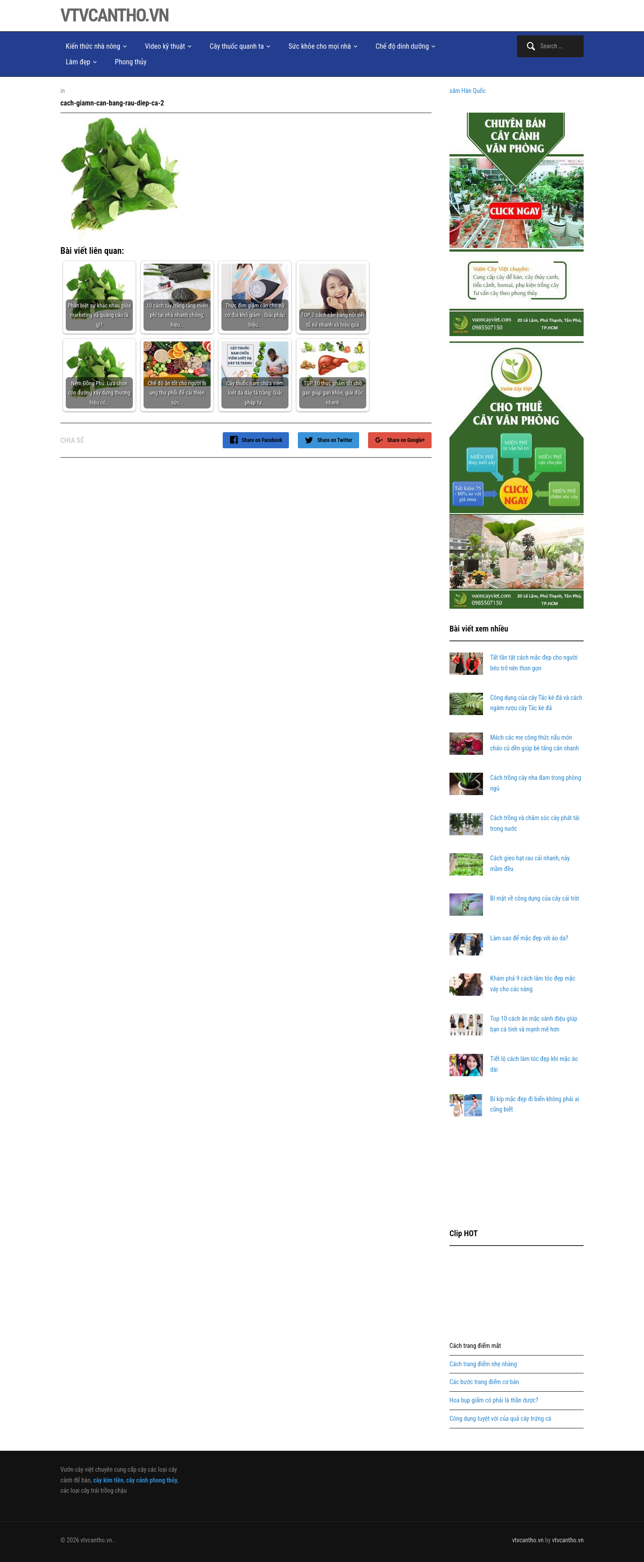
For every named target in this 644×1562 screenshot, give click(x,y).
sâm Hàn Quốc (467, 90)
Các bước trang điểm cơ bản (484, 1381)
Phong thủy (131, 62)
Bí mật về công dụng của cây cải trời (534, 898)
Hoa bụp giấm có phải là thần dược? (493, 1400)
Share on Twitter (334, 440)
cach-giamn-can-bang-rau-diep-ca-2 (112, 103)
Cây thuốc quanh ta (237, 46)
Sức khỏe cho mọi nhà (319, 46)
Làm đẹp (78, 62)
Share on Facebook (262, 440)
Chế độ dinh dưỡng (402, 46)
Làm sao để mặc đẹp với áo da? (529, 938)
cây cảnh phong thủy (152, 1480)
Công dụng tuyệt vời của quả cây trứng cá (500, 1418)
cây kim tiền (108, 1480)
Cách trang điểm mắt (475, 1345)
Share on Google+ (406, 440)
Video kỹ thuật (165, 46)
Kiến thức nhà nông (93, 46)
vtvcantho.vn (114, 15)
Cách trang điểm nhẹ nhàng (483, 1364)
